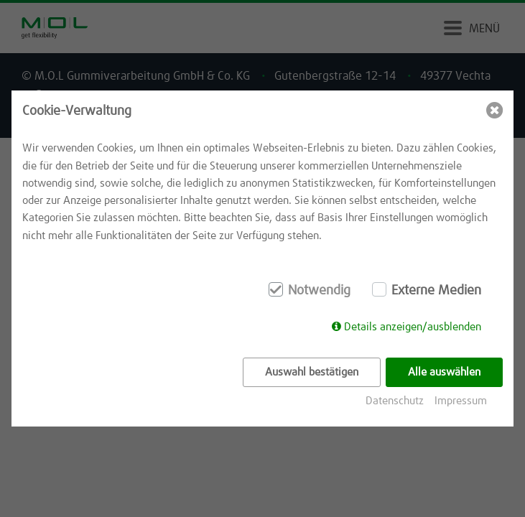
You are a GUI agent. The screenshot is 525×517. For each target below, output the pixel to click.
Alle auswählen (444, 372)
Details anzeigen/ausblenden (412, 327)
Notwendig (319, 290)
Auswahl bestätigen (311, 372)
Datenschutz (395, 401)
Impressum (461, 401)
